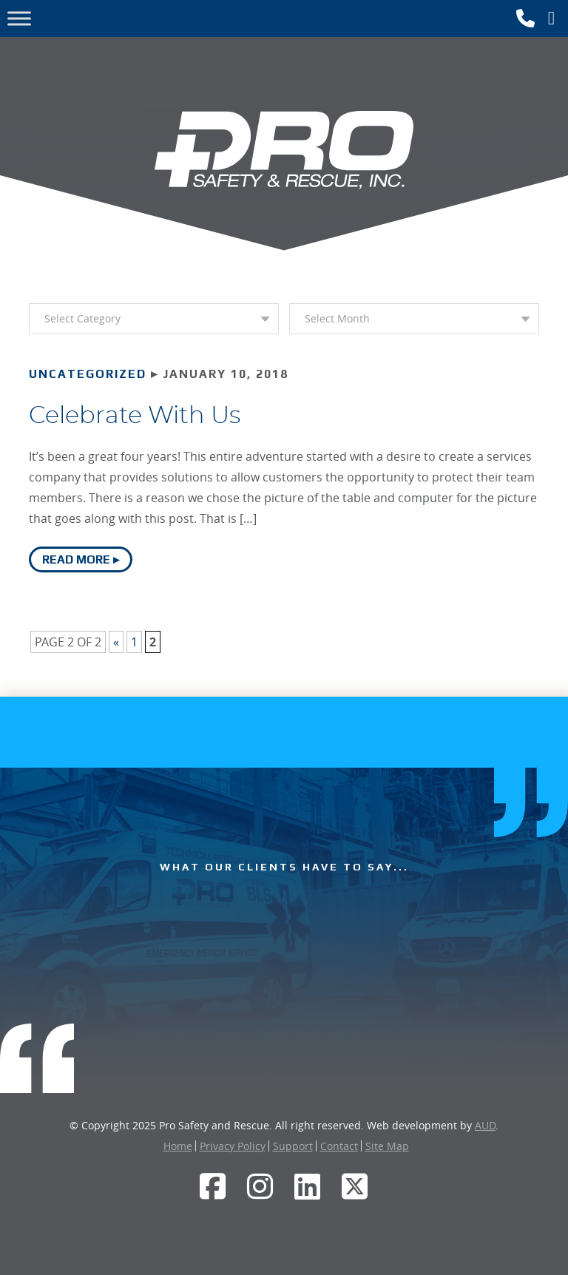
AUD (485, 1125)
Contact (339, 1146)
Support (293, 1146)
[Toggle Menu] (19, 18)
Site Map (387, 1146)
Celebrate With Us (134, 415)
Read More (76, 559)
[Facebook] (213, 1186)
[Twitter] (355, 1186)
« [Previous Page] (116, 642)
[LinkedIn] (307, 1186)
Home (177, 1146)
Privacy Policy (233, 1146)
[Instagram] (260, 1186)
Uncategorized (87, 374)
